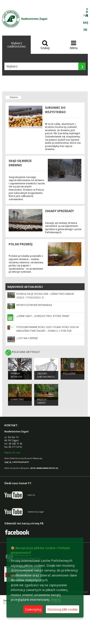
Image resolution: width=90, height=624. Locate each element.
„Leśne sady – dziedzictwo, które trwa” (42, 316)
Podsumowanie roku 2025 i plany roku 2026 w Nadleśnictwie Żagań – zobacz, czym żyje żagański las (47, 330)
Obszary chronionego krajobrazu (46, 376)
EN (85, 22)
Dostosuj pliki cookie (62, 609)
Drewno (14, 97)
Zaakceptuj (33, 609)
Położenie (69, 373)
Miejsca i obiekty (42, 401)
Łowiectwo (17, 399)
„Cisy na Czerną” (27, 338)
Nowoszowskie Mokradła (34, 304)
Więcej (56, 599)
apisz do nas (13, 452)
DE (85, 29)
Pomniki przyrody (16, 375)
